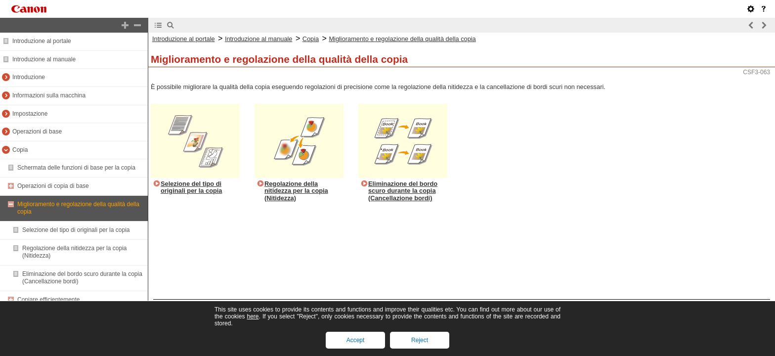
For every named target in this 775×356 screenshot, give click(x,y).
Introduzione (28, 77)
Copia (20, 149)
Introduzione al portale (41, 41)
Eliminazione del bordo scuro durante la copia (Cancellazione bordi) (402, 191)
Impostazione (29, 113)
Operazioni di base (37, 131)
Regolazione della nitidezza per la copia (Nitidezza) (296, 191)
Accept (355, 340)
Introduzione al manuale (44, 59)
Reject (419, 340)
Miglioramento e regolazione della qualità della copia (402, 39)
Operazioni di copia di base (53, 185)
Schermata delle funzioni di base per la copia (76, 167)
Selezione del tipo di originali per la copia (75, 229)
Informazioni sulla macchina (49, 95)
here (252, 316)
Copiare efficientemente (48, 299)
